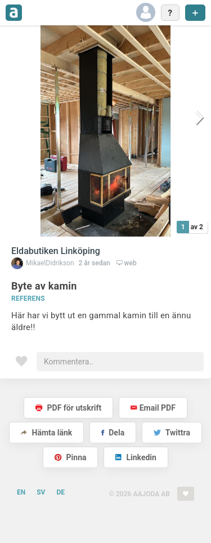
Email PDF (153, 407)
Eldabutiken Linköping (55, 251)
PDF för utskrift (68, 407)
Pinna (70, 457)
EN (21, 492)
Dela (112, 432)
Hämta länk (46, 432)
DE (60, 492)
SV (41, 492)
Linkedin (135, 457)
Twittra (172, 432)
